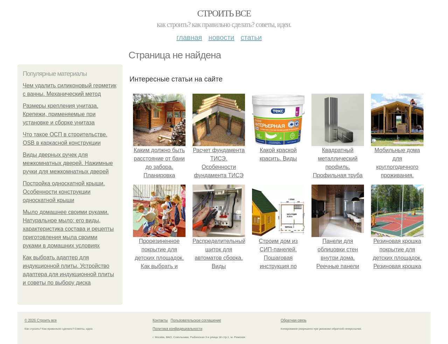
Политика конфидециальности (177, 329)
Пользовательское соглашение (196, 320)
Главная (189, 37)
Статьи (250, 37)
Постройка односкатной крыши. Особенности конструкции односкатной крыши (64, 191)
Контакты (160, 320)
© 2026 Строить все (40, 320)
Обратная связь (294, 320)
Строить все (224, 13)
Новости (221, 37)
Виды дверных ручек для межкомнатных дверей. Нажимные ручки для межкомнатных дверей (68, 163)
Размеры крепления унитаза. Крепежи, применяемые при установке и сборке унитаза (60, 114)
